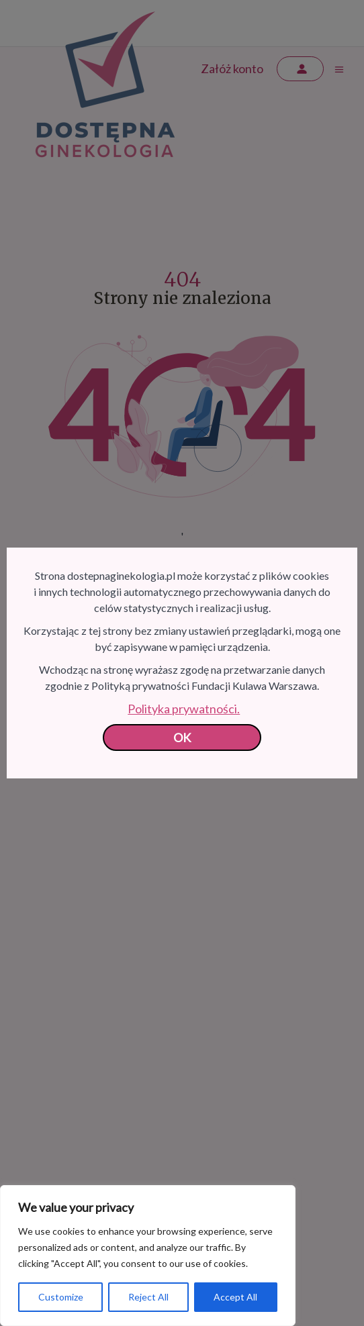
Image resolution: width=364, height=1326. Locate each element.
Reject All (148, 1297)
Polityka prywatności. (184, 708)
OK (182, 737)
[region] (147, 1255)
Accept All (235, 1297)
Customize (60, 1297)
